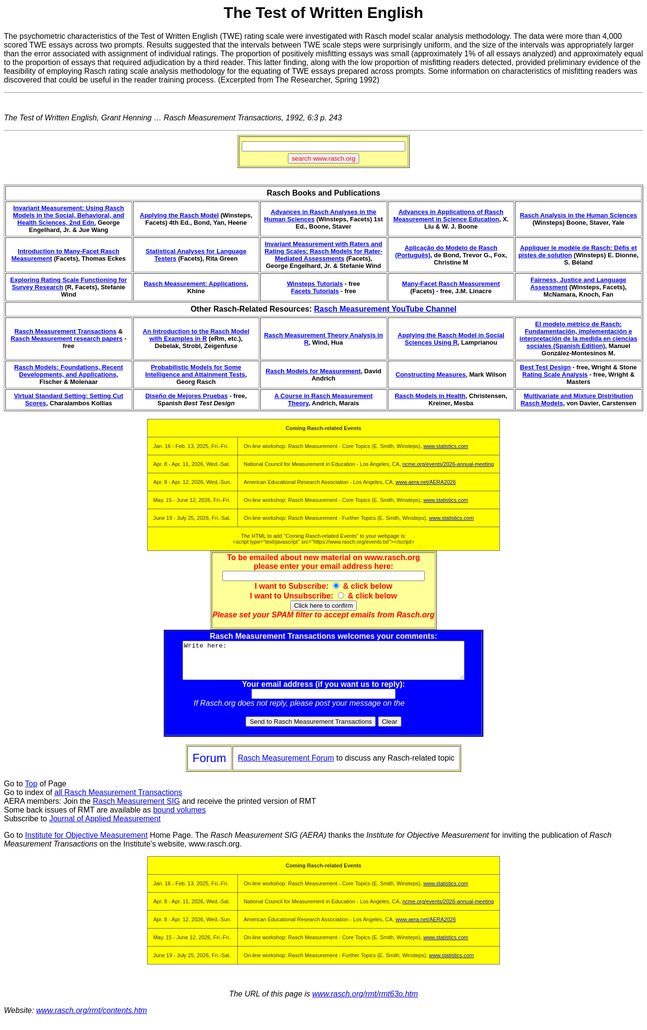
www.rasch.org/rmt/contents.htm (91, 1017)
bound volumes (179, 817)
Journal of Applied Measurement (104, 826)
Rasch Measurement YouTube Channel (385, 309)
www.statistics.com (445, 446)
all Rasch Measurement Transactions (118, 800)
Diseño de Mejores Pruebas (186, 395)
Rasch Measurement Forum (286, 765)
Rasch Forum (430, 710)
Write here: (323, 664)
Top (31, 791)
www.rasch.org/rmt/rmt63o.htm (365, 1001)
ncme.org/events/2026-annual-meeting (448, 464)
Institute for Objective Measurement (86, 842)
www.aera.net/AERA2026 (426, 482)
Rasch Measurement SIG (136, 808)
